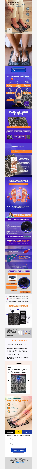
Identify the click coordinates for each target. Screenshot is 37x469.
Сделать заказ (18, 70)
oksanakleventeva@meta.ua (20, 462)
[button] (8, 379)
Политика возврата (18, 465)
